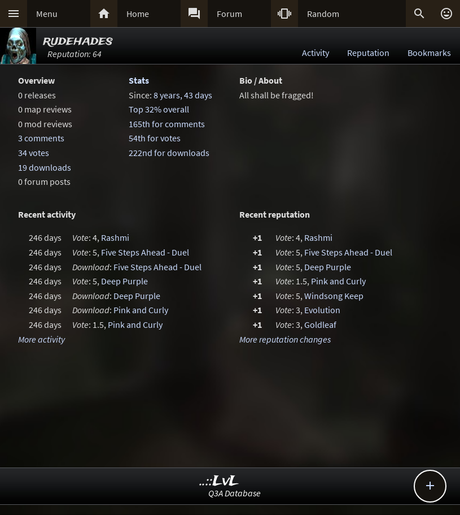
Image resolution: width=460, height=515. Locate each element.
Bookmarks (429, 52)
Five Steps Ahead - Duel (145, 252)
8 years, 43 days (183, 95)
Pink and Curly (140, 309)
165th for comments (167, 123)
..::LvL (219, 481)
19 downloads (44, 167)
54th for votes (155, 138)
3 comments (41, 138)
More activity (41, 339)
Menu (47, 13)
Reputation (368, 52)
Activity (315, 52)
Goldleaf (320, 324)
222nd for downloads (169, 152)
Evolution (322, 309)
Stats (139, 80)
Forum (229, 13)
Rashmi (115, 237)
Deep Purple (124, 281)
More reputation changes (285, 339)
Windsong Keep (333, 295)
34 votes (33, 152)
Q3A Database (234, 493)
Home (137, 13)
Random (323, 13)
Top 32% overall (159, 109)
